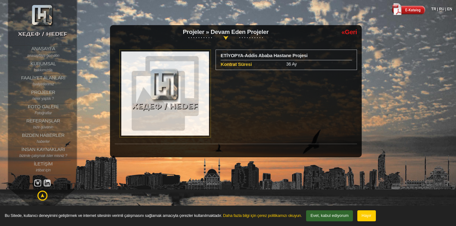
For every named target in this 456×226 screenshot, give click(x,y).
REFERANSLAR (43, 124)
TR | (434, 9)
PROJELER (43, 95)
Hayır (366, 215)
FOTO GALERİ (43, 110)
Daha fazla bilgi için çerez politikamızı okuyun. (262, 215)
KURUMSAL (43, 67)
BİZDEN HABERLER (43, 138)
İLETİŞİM (43, 167)
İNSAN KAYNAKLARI (43, 153)
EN (449, 9)
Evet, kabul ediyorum (329, 215)
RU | (442, 9)
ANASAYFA (43, 52)
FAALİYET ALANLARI (43, 81)
